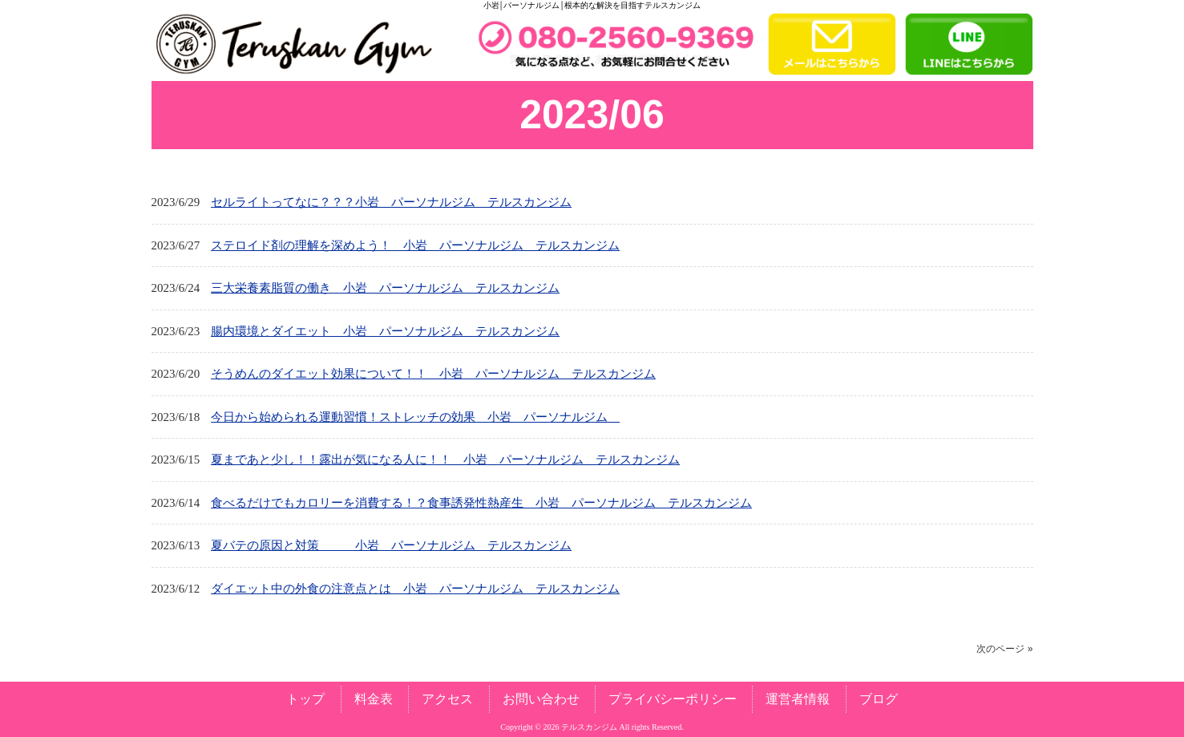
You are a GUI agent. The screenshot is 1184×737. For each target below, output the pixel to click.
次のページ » (1004, 648)
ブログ (878, 699)
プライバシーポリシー (672, 699)
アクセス (447, 699)
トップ (305, 699)
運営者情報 (798, 699)
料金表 (373, 699)
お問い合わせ (541, 699)
